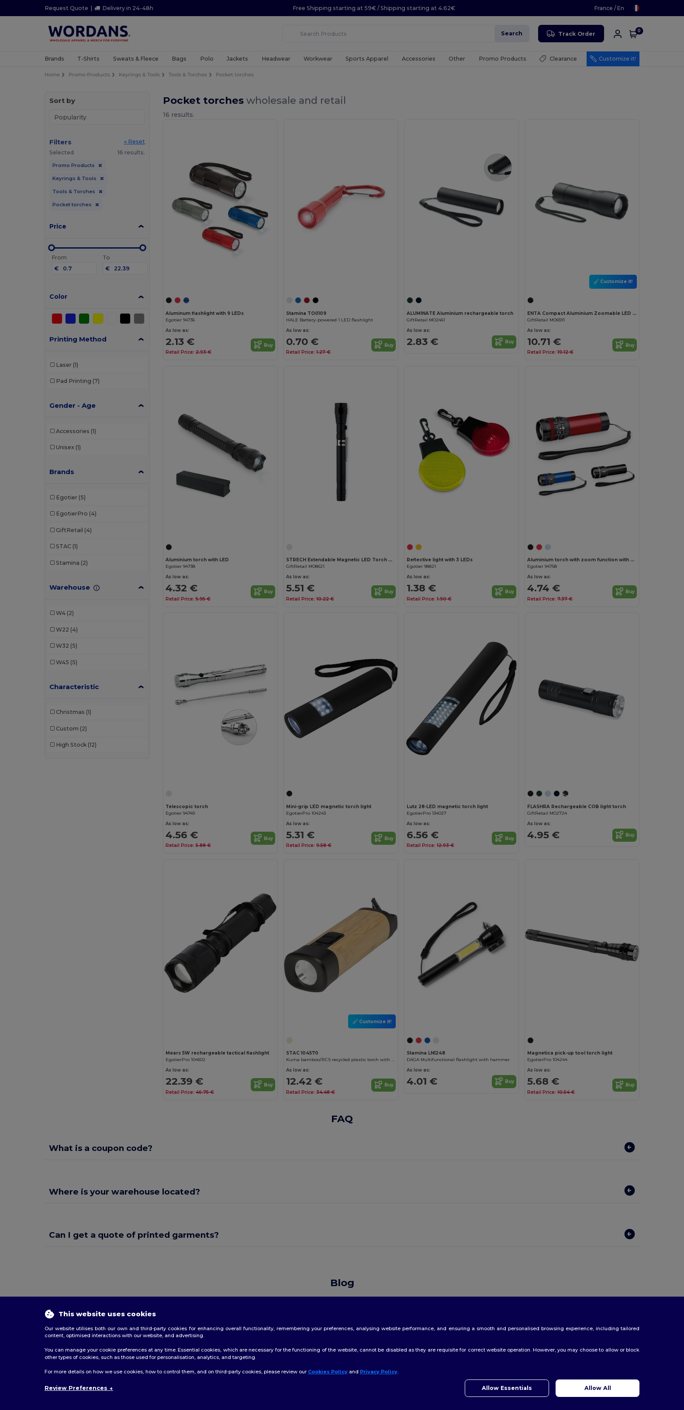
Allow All (597, 1388)
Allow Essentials (507, 1388)
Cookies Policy (328, 1372)
